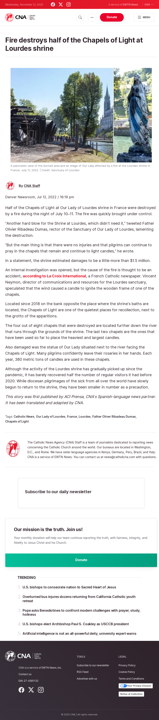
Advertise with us (87, 678)
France (72, 416)
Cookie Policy (127, 671)
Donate (112, 17)
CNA (149, 4)
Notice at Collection (131, 693)
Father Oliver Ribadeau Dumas (114, 416)
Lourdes (85, 416)
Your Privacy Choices (135, 686)
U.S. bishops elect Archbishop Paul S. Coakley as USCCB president (76, 624)
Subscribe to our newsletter (93, 665)
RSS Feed (82, 671)
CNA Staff (32, 186)
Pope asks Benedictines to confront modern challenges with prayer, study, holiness (81, 612)
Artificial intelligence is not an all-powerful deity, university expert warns (79, 633)
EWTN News (130, 4)
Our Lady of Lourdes (50, 416)
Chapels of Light (17, 421)
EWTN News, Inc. (52, 667)
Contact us (25, 674)
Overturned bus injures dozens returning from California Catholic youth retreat (79, 599)
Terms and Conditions (131, 678)
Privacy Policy (127, 665)
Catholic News (24, 416)
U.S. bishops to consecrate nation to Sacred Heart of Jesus (69, 587)
